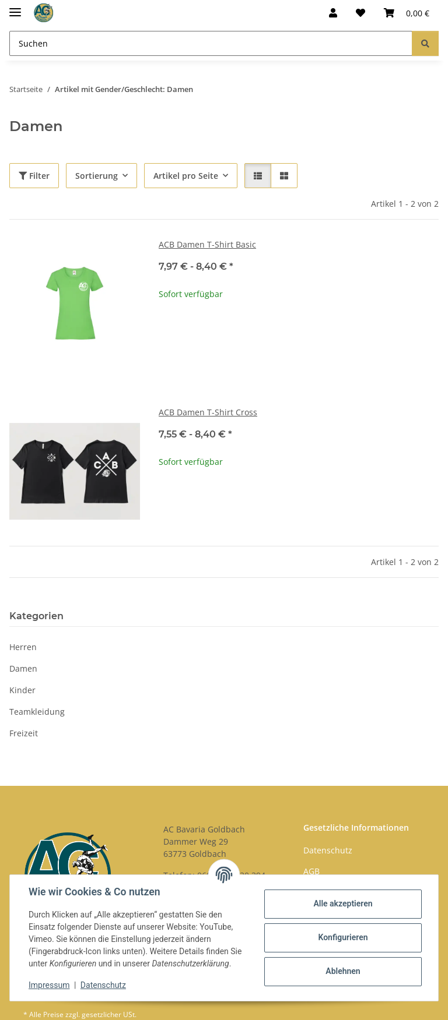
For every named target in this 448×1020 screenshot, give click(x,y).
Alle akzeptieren (342, 903)
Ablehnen (343, 971)
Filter (34, 175)
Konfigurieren (343, 937)
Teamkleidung (37, 711)
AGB (311, 871)
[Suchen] (210, 43)
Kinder (22, 690)
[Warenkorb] (406, 12)
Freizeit (23, 733)
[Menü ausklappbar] (15, 7)
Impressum (49, 985)
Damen (23, 668)
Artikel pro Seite (185, 175)
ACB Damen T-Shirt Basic (207, 244)
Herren (23, 646)
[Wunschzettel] (360, 12)
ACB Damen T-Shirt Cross (208, 412)
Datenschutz (103, 985)
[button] (333, 12)
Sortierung (96, 175)
